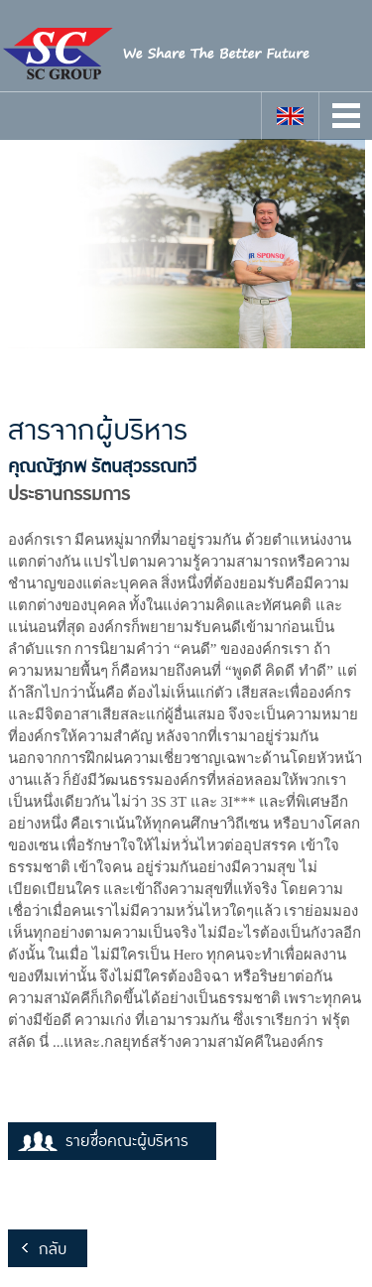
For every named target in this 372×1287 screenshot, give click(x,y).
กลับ (52, 1249)
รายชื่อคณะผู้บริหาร (126, 1141)
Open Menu (346, 115)
